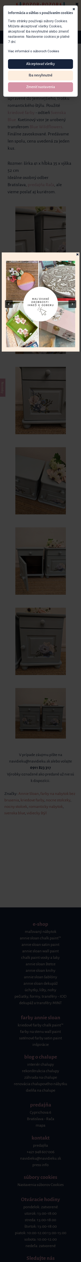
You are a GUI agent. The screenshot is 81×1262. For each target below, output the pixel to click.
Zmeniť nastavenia (40, 87)
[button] (40, 304)
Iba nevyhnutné (40, 75)
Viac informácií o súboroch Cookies (33, 51)
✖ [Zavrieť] (73, 9)
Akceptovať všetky (40, 64)
